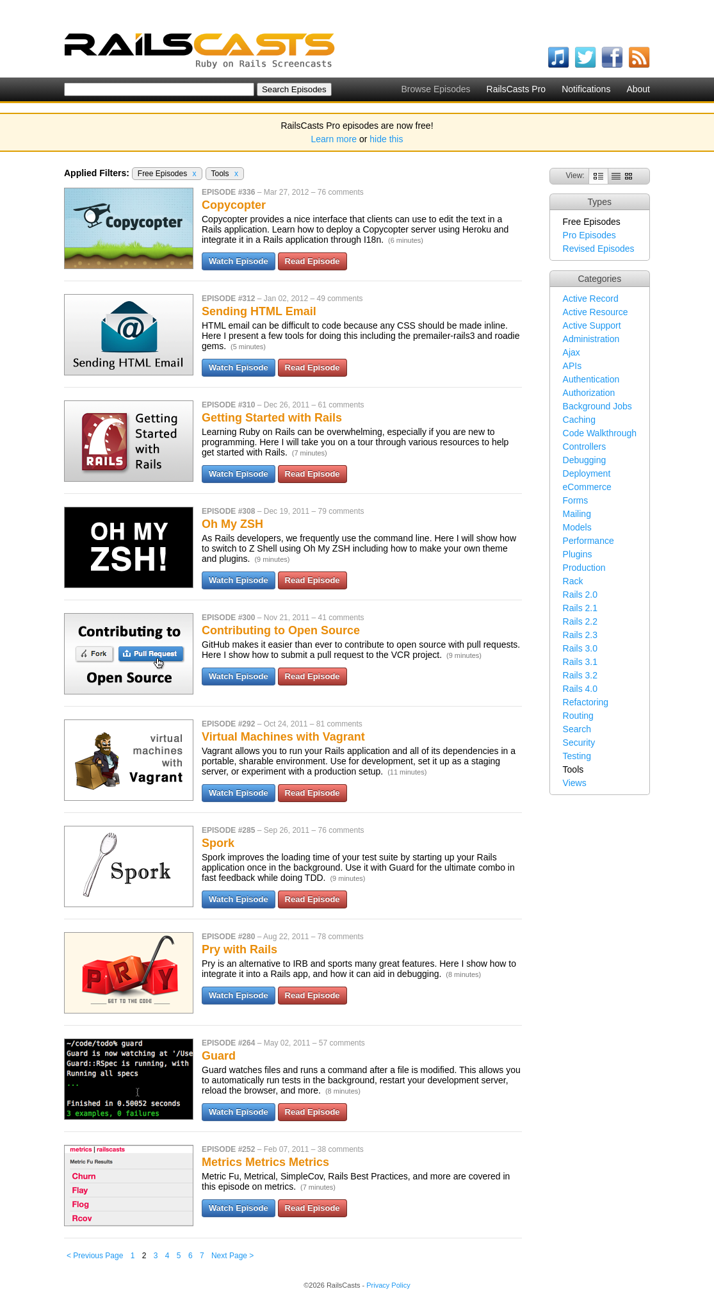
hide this (386, 139)
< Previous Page (95, 1255)
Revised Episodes (599, 248)
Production (584, 567)
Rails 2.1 (580, 608)
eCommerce (587, 487)
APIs (572, 366)
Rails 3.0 (580, 648)
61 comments (341, 404)
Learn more (334, 139)
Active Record (591, 298)
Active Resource (595, 312)
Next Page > (232, 1255)
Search (577, 729)
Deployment (587, 473)
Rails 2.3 (580, 635)
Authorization (589, 393)
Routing (578, 715)
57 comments (342, 1042)
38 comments (341, 1149)
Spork (218, 843)
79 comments (341, 511)
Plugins (577, 554)
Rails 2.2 (580, 621)
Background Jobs (597, 406)
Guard (219, 1055)
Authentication (591, 379)
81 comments (339, 723)
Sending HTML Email (259, 311)
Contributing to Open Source (281, 630)
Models (577, 527)
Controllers (584, 446)
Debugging (584, 460)
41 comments (341, 617)
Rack (573, 581)
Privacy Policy (388, 1285)
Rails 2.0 (580, 594)
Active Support (592, 325)
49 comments (339, 298)
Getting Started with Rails (272, 417)
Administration (591, 339)
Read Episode (312, 261)
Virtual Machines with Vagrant (283, 736)
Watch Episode (238, 261)
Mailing (577, 514)
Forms (575, 500)
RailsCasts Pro (516, 89)
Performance (588, 541)
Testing (577, 756)
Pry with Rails (239, 949)
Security (579, 742)
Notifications (586, 89)
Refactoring (586, 702)
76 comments (341, 192)
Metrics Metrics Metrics (265, 1162)
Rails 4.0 (580, 689)
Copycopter (234, 205)
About (638, 89)
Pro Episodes (589, 235)
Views (575, 783)
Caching (579, 419)
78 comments (341, 936)
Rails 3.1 (580, 662)
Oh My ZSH (232, 524)
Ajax (571, 352)
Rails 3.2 (580, 675)
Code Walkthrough (600, 433)
